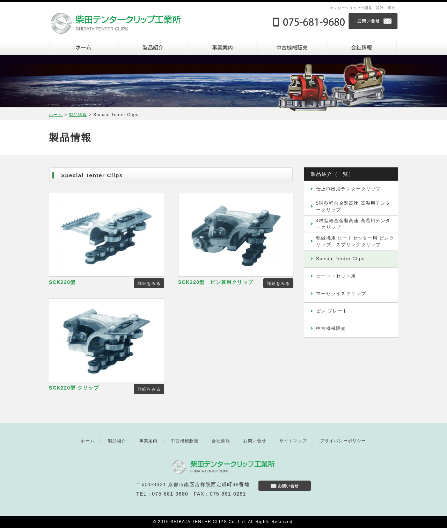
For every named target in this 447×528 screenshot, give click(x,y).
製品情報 (78, 114)
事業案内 (222, 48)
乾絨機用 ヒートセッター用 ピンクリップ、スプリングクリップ (355, 241)
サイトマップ (293, 440)
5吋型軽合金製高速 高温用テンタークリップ (353, 206)
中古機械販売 (331, 328)
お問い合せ (373, 21)
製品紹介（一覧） (332, 174)
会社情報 (361, 48)
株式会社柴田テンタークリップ (122, 20)
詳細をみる (149, 283)
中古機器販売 (292, 48)
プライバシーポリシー (343, 440)
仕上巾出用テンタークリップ (348, 188)
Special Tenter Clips (340, 258)
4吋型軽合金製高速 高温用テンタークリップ (353, 223)
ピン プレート (332, 311)
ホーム (83, 48)
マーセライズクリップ (341, 293)
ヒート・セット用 (336, 276)
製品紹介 (153, 48)
